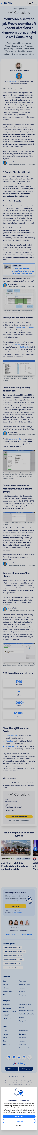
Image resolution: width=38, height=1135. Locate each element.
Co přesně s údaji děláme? (28, 1112)
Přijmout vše (19, 1116)
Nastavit (18, 1126)
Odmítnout (19, 1121)
